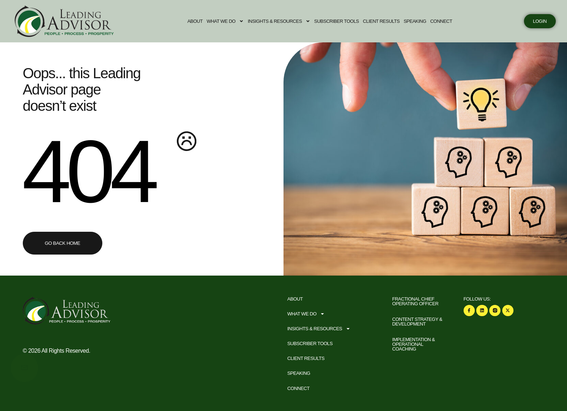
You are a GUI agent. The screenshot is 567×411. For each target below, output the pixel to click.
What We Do (229, 21)
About (199, 21)
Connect (445, 21)
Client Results (385, 21)
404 (88, 170)
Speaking (419, 21)
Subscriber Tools (341, 21)
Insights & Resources (283, 21)
